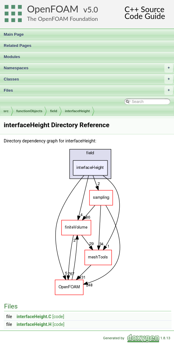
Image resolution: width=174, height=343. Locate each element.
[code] (58, 316)
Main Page (14, 34)
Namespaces (88, 68)
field (53, 111)
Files (88, 90)
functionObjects (29, 111)
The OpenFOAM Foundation (62, 18)
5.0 (92, 9)
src (6, 111)
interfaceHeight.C (34, 316)
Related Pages (17, 45)
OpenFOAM (53, 9)
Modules (12, 56)
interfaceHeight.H (34, 324)
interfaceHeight (77, 111)
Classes (88, 79)
